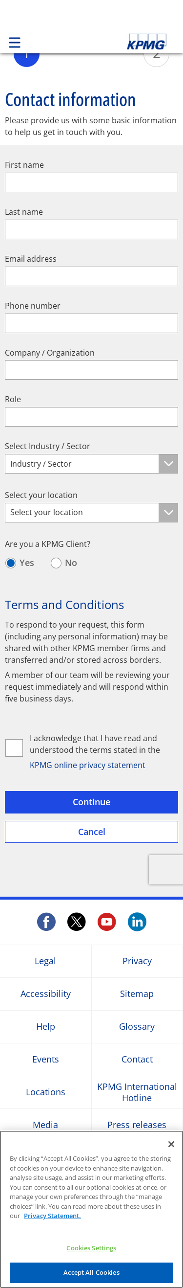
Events (45, 1059)
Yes (27, 562)
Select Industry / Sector (47, 446)
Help (45, 1026)
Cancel (91, 831)
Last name (24, 212)
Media (45, 1124)
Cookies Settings (91, 1247)
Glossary (137, 1026)
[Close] (171, 1144)
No (71, 562)
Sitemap (137, 993)
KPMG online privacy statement (87, 765)
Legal (45, 961)
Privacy (137, 961)
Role (13, 399)
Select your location (41, 495)
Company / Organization (50, 353)
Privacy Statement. (52, 1215)
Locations (45, 1092)
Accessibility (45, 993)
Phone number (33, 306)
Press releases (136, 1124)
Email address (31, 259)
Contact (137, 1059)
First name (24, 165)
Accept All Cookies (91, 1272)
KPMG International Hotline (137, 1092)
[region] (91, 1209)
